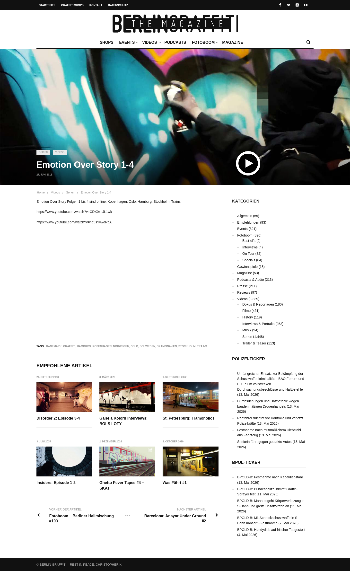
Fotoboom (204, 42)
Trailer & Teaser (254, 343)
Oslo (134, 346)
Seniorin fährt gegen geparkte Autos (264, 442)
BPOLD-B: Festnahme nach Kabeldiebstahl (270, 477)
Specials (248, 260)
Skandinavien (167, 346)
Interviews (250, 247)
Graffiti (69, 346)
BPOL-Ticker (246, 462)
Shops (106, 42)
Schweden (147, 346)
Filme (246, 311)
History (247, 317)
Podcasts (175, 42)
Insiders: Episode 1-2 (56, 483)
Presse (242, 286)
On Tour (248, 253)
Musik (246, 330)
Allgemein (244, 216)
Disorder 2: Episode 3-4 (58, 418)
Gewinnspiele (247, 267)
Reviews (243, 292)
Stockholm (187, 346)
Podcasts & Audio (250, 279)
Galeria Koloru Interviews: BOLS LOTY (123, 421)
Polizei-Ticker (248, 359)
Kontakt (95, 5)
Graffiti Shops (72, 5)
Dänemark (54, 346)
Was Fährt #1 (175, 483)
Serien (43, 152)
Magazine (232, 42)
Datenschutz (118, 5)
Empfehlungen (248, 222)
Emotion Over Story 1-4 (96, 192)
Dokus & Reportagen (258, 304)
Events (128, 42)
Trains (202, 346)
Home (41, 192)
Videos (150, 42)
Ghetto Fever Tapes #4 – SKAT (121, 485)
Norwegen (121, 346)
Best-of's (248, 241)
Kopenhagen (102, 346)
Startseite (47, 5)
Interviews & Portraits (258, 324)
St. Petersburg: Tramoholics (188, 418)
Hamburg (84, 346)
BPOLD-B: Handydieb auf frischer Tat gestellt (271, 530)
